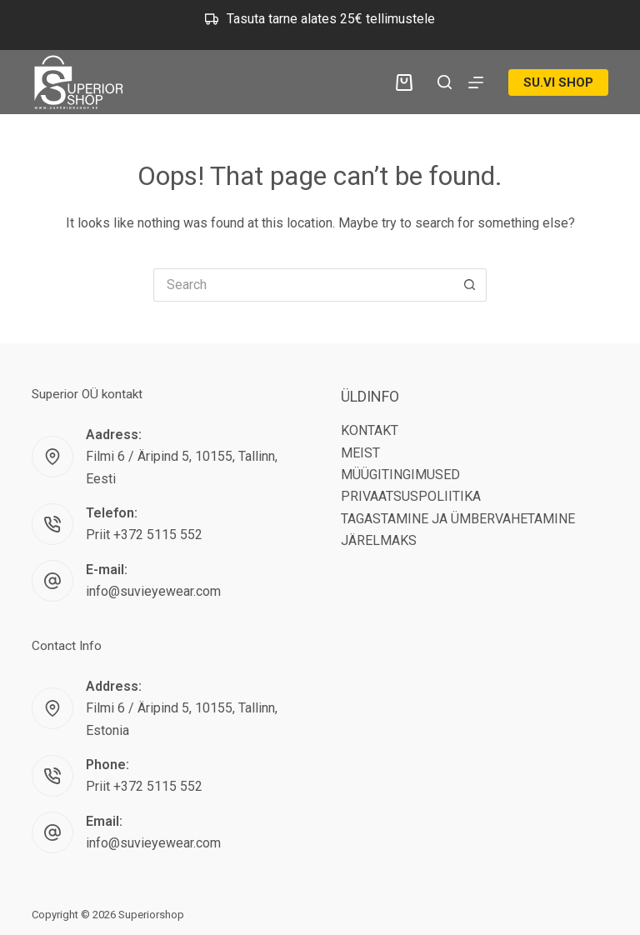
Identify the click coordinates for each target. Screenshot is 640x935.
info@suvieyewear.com (153, 591)
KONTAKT (369, 430)
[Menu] (475, 82)
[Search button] (470, 285)
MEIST (360, 453)
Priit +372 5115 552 (144, 534)
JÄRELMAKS (379, 540)
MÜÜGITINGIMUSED (400, 474)
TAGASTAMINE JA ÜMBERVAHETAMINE (458, 519)
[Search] (445, 82)
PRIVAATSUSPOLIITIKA (411, 496)
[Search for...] (303, 285)
